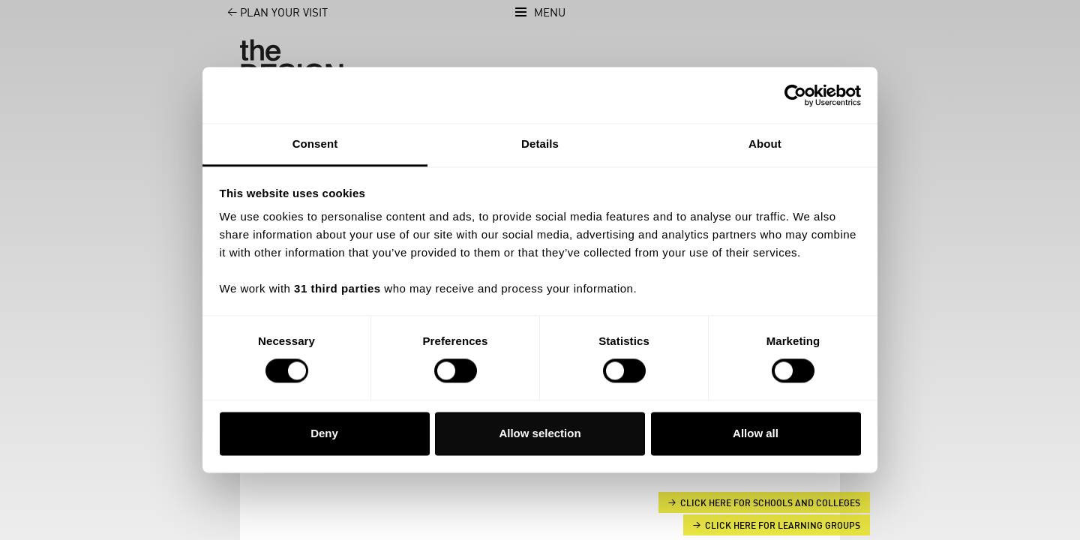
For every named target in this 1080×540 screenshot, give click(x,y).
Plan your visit (269, 13)
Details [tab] (540, 143)
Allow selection (539, 433)
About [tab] (765, 143)
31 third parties (337, 288)
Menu (550, 13)
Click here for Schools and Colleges (770, 503)
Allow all (755, 433)
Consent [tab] (315, 143)
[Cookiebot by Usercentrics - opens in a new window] (795, 95)
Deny (324, 433)
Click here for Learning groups (782, 525)
